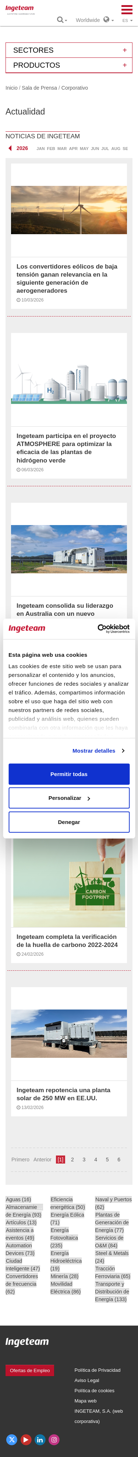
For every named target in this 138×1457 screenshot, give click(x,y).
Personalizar (69, 798)
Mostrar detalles (94, 751)
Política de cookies (94, 1390)
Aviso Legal (87, 1380)
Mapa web (86, 1401)
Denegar (69, 822)
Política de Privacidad (98, 1370)
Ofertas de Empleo (30, 1370)
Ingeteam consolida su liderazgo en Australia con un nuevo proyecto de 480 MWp (65, 613)
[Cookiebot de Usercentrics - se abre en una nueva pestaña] (98, 629)
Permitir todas (69, 774)
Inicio (12, 88)
